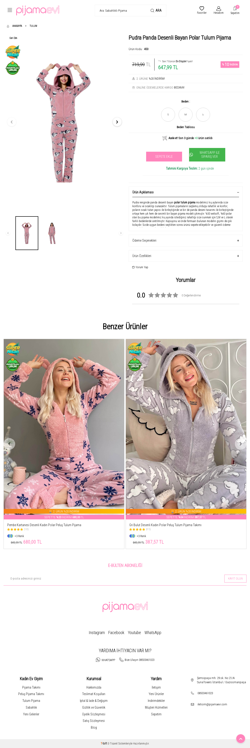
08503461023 (205, 693)
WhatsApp (152, 632)
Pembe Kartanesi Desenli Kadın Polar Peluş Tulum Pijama (44, 525)
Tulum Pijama (31, 701)
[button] (11, 121)
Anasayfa (14, 26)
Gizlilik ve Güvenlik (93, 707)
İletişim (156, 687)
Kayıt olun (235, 578)
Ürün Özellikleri (185, 256)
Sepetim (156, 714)
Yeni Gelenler (31, 714)
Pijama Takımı (31, 687)
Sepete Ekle (164, 156)
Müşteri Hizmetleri (156, 707)
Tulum (33, 26)
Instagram (97, 632)
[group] (64, 122)
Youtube (134, 632)
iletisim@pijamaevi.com (212, 704)
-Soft (104, 743)
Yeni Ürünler (156, 694)
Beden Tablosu (186, 127)
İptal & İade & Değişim (94, 701)
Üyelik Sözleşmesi (93, 714)
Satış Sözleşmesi (94, 721)
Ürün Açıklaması (185, 192)
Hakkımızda (93, 687)
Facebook (116, 632)
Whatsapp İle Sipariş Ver (204, 154)
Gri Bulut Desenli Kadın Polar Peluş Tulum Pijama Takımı (165, 525)
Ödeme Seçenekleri (185, 240)
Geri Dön (13, 38)
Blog (94, 727)
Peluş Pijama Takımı (31, 694)
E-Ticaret (113, 743)
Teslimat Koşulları (93, 694)
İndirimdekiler (156, 701)
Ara (156, 11)
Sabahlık (31, 707)
